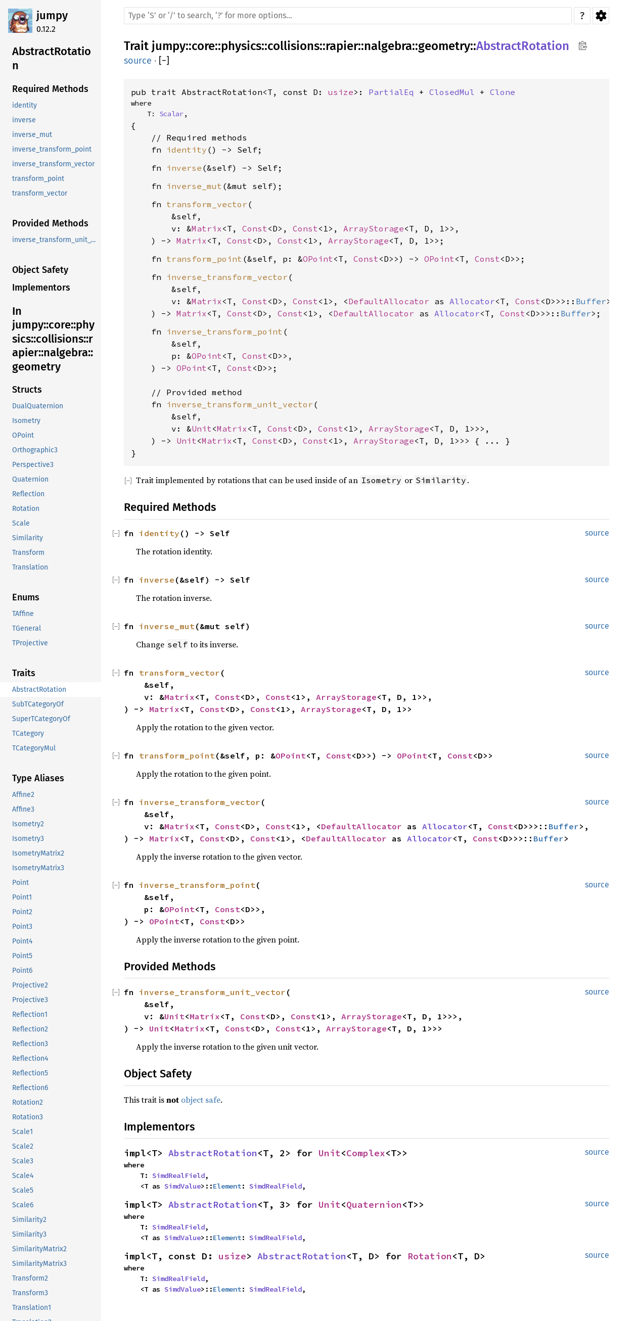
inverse (184, 168)
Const (254, 228)
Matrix (207, 228)
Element (227, 1186)
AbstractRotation (522, 46)
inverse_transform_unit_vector (239, 404)
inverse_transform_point (224, 331)
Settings (601, 15)
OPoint (318, 259)
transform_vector (206, 204)
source (138, 60)
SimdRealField (178, 1175)
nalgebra (388, 46)
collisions (293, 46)
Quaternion (374, 1204)
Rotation (429, 1256)
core (203, 46)
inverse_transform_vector (227, 277)
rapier (342, 46)
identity (186, 150)
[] (164, 61)
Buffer (591, 301)
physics (241, 46)
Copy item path (582, 45)
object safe (200, 1099)
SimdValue (182, 1186)
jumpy (52, 15)
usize (340, 92)
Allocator (472, 301)
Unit (202, 428)
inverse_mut (194, 186)
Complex (365, 1153)
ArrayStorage (373, 228)
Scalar (171, 113)
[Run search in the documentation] (348, 15)
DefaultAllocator (388, 301)
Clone (502, 92)
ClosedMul (452, 92)
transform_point (204, 259)
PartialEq (391, 92)
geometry (444, 46)
